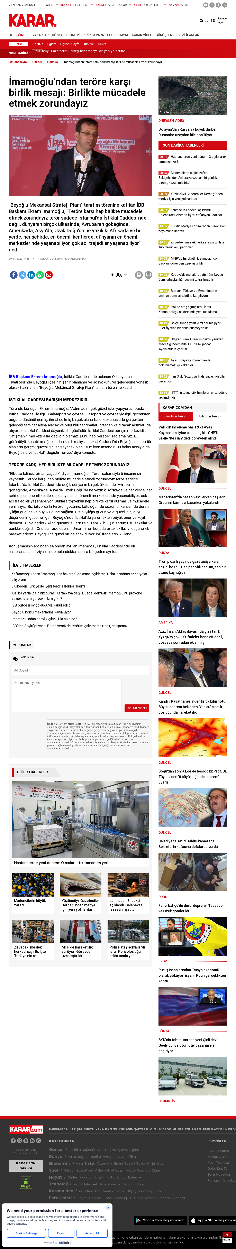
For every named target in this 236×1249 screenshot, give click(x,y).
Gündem (86, 1191)
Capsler (95, 1198)
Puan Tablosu (218, 1162)
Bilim (140, 1184)
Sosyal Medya (110, 1184)
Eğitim (51, 44)
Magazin (86, 1177)
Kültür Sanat (116, 1177)
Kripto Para (94, 35)
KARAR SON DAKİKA (26, 1166)
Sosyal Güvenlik (137, 1163)
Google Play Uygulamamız (164, 1220)
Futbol (69, 1170)
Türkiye (89, 44)
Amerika (94, 1156)
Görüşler (164, 35)
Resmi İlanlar (187, 35)
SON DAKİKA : (19, 53)
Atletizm (117, 1170)
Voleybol (102, 1170)
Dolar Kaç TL (217, 1168)
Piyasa (78, 1163)
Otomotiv (104, 1163)
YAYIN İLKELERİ (106, 1129)
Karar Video (142, 35)
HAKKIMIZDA (58, 1129)
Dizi (97, 1191)
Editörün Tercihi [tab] (210, 416)
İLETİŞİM (76, 1129)
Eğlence (134, 1177)
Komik (121, 1191)
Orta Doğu (76, 1156)
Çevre (102, 44)
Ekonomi (73, 35)
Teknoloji (58, 1184)
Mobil (77, 1184)
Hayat (124, 35)
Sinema (108, 1191)
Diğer (156, 1170)
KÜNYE (89, 1129)
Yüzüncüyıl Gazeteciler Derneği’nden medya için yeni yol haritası (80, 53)
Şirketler (158, 1163)
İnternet (90, 1184)
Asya (120, 1156)
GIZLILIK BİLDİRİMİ (163, 1129)
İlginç (132, 1191)
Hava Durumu (218, 1150)
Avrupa (109, 1156)
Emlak (90, 1163)
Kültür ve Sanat (141, 1198)
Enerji (118, 1163)
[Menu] (204, 35)
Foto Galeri (60, 1198)
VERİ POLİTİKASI (189, 1129)
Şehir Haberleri (219, 1174)
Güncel (23, 35)
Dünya (57, 35)
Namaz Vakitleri (220, 1156)
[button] (112, 275)
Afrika (131, 1156)
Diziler (72, 1177)
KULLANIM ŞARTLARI (133, 1129)
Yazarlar (41, 35)
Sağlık (99, 1177)
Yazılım (129, 1184)
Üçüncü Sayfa (70, 44)
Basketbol (84, 1170)
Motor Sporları (138, 1170)
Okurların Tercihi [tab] (175, 416)
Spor (111, 35)
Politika (37, 44)
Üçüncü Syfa (92, 1149)
